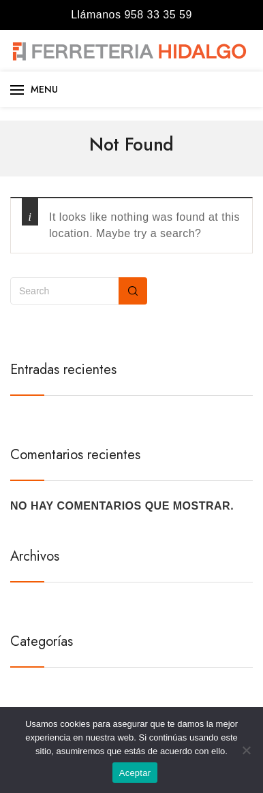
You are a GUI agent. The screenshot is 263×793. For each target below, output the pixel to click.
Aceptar (135, 773)
